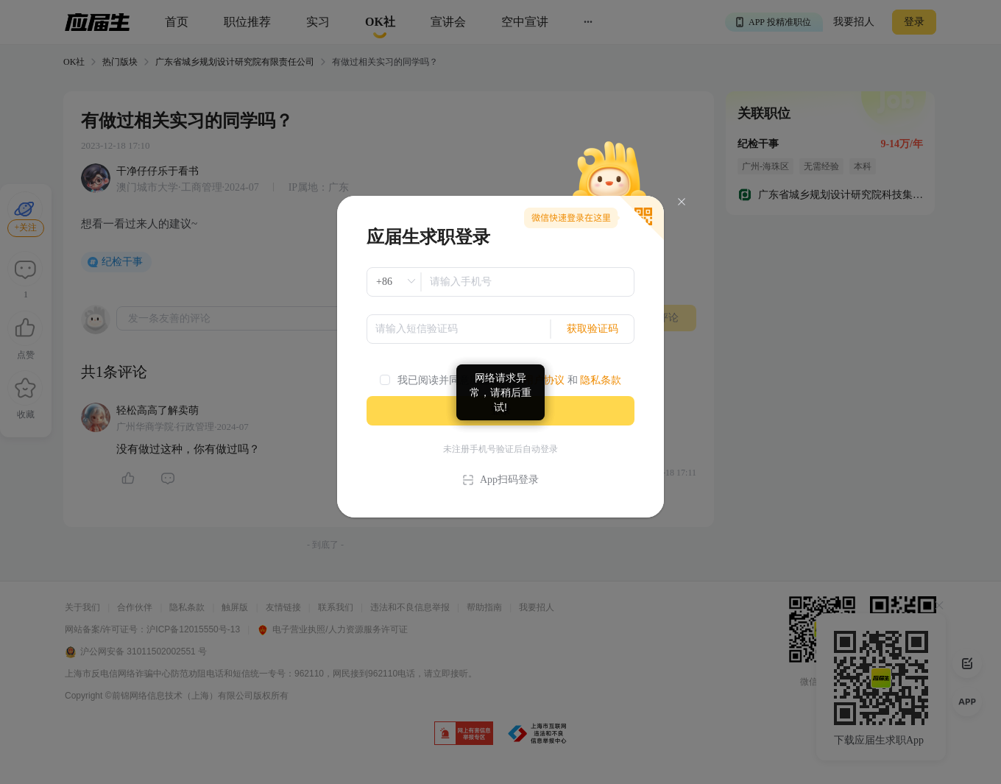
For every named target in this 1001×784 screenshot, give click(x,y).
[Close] (681, 202)
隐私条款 (600, 380)
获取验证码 (592, 328)
